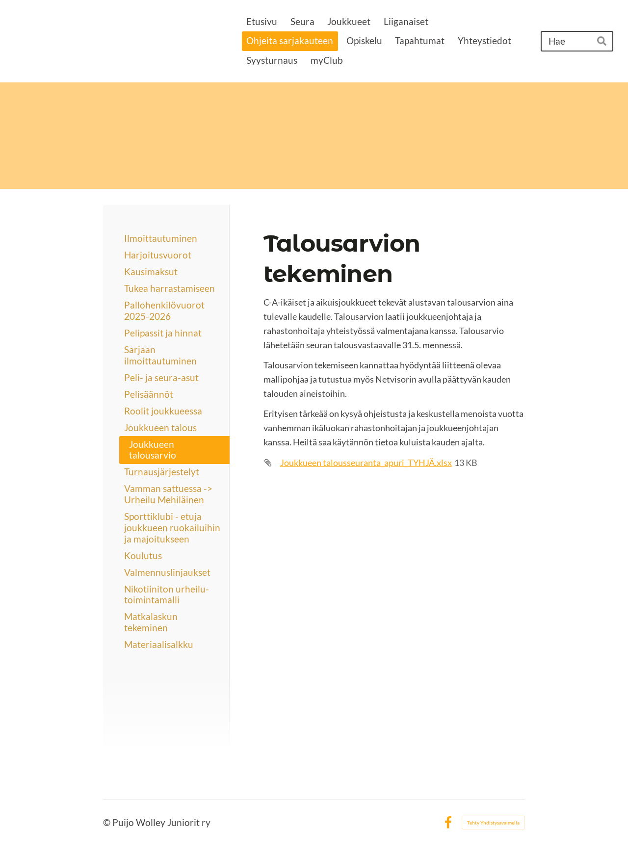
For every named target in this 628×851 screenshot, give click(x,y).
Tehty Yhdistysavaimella (493, 822)
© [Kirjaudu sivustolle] (107, 822)
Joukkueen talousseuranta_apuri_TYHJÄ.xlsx (366, 462)
